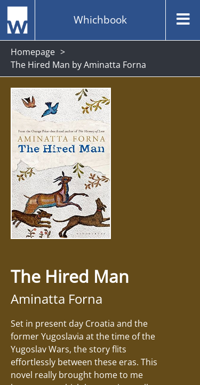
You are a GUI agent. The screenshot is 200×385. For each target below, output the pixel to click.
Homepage (33, 52)
